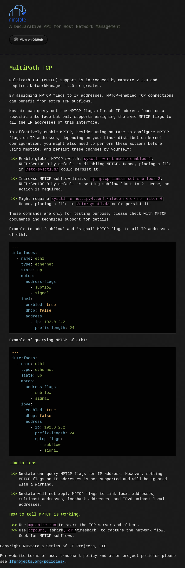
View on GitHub (28, 39)
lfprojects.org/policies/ (27, 561)
